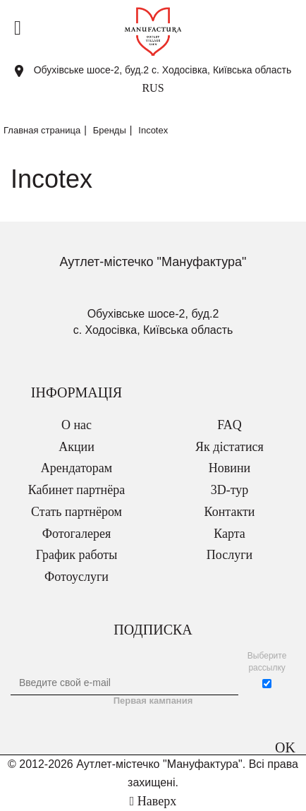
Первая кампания (153, 700)
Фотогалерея (76, 534)
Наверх (153, 801)
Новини (229, 468)
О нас (76, 425)
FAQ (229, 425)
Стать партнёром (76, 512)
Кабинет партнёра (76, 490)
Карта (229, 534)
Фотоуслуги (76, 577)
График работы (77, 555)
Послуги (229, 555)
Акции (76, 447)
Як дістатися (229, 447)
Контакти (229, 512)
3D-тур (230, 490)
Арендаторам (76, 468)
